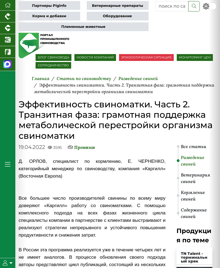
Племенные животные (83, 27)
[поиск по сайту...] (172, 6)
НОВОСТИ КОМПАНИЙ (95, 57)
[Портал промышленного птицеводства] (7, 16)
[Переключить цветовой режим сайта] (209, 6)
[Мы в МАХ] (7, 64)
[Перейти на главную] (7, 5)
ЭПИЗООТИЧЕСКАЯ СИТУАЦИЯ (146, 57)
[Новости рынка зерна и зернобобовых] (7, 52)
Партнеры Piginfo (49, 6)
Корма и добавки (49, 16)
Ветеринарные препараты (117, 6)
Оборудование (117, 16)
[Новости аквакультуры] (7, 40)
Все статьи (193, 146)
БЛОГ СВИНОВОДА (53, 57)
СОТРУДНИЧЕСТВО (53, 65)
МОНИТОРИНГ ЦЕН (195, 57)
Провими (84, 147)
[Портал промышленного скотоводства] (7, 28)
